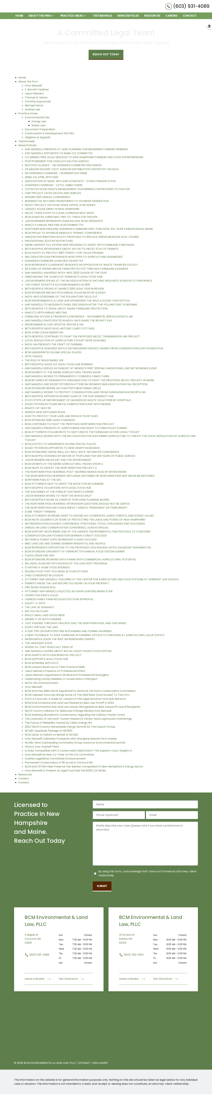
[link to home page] (23, 7)
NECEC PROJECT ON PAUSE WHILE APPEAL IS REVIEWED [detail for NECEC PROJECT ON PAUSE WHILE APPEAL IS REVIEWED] (60, 206)
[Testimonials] (102, 16)
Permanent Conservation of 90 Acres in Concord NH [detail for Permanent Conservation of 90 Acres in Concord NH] (59, 763)
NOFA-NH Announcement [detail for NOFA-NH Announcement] (41, 684)
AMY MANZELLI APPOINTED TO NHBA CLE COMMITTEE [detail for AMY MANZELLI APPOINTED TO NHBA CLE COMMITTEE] (59, 154)
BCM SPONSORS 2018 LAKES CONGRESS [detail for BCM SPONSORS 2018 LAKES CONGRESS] (50, 421)
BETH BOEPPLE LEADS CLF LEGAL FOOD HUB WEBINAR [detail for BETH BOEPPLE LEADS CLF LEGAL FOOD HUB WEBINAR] (59, 365)
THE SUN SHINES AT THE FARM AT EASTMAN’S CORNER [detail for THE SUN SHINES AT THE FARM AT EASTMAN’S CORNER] (59, 492)
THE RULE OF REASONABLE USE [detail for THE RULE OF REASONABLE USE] (44, 361)
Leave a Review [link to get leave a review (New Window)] (38, 980)
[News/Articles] (128, 16)
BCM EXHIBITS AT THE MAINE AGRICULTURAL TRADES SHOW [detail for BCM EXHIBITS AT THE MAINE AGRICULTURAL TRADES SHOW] (63, 373)
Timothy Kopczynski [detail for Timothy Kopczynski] (38, 102)
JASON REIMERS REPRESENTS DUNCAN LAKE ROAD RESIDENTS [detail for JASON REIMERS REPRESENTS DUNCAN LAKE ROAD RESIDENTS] (64, 222)
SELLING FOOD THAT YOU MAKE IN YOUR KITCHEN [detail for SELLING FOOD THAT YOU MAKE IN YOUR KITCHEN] (56, 572)
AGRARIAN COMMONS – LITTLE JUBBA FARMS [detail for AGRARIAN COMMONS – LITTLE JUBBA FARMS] (53, 186)
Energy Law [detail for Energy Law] (38, 122)
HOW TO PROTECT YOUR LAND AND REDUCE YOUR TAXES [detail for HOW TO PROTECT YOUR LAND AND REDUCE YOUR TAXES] (61, 417)
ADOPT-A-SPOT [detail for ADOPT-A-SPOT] (35, 604)
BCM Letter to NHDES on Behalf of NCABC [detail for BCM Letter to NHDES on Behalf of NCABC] (51, 735)
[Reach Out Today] (106, 56)
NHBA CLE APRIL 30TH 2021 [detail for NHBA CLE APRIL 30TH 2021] (41, 178)
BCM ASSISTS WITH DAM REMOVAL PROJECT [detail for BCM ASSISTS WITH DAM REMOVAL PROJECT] (53, 656)
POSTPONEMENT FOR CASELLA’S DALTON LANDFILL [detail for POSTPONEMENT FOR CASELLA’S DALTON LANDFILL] (57, 162)
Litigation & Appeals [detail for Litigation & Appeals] (38, 138)
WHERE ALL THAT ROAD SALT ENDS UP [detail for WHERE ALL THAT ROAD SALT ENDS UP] (49, 648)
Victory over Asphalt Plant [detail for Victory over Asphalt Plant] (42, 747)
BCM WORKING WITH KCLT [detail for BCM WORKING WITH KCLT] (42, 664)
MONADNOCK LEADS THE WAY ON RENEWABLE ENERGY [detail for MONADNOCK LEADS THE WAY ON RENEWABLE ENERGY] (60, 640)
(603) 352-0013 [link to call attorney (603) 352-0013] (131, 955)
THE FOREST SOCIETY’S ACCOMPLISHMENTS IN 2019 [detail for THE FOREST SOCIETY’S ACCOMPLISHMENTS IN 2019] (57, 285)
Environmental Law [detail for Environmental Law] (37, 118)
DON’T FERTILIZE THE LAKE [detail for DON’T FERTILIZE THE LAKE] (41, 628)
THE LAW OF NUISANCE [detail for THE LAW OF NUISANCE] (39, 608)
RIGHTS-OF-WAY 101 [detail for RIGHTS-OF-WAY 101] (38, 409)
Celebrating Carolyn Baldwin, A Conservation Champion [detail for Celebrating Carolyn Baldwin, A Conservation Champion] (61, 680)
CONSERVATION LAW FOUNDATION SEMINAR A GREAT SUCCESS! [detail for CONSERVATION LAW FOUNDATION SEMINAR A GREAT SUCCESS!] (66, 536)
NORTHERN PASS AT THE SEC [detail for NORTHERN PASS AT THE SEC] (43, 481)
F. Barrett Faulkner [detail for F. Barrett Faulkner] (37, 90)
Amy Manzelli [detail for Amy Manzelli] (33, 86)
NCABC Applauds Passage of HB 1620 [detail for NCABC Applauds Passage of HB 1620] (48, 731)
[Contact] (190, 16)
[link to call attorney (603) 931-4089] (187, 6)
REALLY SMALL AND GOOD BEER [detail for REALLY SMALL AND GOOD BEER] (45, 616)
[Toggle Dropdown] (53, 16)
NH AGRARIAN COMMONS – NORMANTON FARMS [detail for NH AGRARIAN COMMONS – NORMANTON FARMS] (56, 174)
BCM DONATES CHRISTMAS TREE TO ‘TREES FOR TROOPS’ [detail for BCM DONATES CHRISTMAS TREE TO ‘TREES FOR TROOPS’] (61, 218)
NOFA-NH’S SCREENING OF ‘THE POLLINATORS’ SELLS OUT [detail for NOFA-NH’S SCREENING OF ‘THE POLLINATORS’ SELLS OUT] (61, 297)
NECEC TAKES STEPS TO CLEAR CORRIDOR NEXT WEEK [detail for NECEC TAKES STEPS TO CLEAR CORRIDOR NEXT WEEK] (59, 214)
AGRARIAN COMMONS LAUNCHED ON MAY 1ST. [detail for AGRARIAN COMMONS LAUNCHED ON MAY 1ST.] (54, 262)
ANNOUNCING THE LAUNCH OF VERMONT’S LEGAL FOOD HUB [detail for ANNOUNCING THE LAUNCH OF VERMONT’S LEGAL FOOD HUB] (63, 277)
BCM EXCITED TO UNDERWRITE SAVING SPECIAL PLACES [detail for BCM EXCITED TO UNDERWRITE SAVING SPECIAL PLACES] (60, 445)
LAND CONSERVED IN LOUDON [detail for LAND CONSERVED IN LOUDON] (44, 576)
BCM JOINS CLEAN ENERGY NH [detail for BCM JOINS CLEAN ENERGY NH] (44, 333)
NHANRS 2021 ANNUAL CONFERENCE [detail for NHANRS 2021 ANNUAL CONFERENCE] (47, 198)
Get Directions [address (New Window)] (71, 980)
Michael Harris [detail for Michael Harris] (34, 106)
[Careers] (171, 16)
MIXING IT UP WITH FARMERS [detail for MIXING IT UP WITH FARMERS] (43, 620)
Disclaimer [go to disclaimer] (100, 1064)
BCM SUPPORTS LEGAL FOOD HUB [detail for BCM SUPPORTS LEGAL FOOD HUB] (46, 660)
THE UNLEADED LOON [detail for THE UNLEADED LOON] (38, 644)
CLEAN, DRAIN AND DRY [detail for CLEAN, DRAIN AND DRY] (39, 556)
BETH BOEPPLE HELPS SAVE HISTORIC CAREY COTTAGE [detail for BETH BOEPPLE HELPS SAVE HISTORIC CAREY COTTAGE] (59, 329)
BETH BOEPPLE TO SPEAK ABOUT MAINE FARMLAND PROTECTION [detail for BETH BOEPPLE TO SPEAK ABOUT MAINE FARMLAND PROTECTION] (66, 309)
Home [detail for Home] (22, 78)
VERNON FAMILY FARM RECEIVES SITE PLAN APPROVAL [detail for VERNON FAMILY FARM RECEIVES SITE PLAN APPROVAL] (59, 600)
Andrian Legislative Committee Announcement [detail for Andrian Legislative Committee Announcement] (55, 759)
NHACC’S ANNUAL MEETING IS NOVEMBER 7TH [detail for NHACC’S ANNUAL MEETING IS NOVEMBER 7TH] (54, 226)
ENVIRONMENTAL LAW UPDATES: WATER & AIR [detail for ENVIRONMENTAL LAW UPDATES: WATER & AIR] (54, 325)
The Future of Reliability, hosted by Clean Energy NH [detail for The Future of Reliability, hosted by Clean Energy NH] (58, 723)
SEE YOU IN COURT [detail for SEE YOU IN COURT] (37, 612)
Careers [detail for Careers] (23, 779)
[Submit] (102, 887)
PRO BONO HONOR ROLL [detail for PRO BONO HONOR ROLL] (40, 588)
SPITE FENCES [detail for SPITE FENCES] (33, 357)
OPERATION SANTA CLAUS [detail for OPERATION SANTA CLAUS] (41, 596)
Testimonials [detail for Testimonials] (26, 142)
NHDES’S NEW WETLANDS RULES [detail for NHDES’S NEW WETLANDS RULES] (45, 413)
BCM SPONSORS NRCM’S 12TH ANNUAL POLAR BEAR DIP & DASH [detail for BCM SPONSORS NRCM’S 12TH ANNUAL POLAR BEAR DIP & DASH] (65, 293)
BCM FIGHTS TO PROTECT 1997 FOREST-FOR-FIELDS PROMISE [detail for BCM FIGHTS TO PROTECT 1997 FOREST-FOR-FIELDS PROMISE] (64, 254)
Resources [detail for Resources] (25, 775)
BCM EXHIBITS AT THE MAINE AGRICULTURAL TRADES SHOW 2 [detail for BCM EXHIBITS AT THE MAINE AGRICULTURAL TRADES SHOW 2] (64, 465)
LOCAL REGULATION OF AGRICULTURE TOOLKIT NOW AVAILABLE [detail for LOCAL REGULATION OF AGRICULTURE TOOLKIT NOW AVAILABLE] (65, 341)
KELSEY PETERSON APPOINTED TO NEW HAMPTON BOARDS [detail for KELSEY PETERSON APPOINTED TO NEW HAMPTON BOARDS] (62, 449)
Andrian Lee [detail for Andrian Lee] (32, 110)
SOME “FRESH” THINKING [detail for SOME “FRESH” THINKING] (40, 512)
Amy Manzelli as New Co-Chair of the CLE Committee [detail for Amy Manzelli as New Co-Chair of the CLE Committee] (59, 755)
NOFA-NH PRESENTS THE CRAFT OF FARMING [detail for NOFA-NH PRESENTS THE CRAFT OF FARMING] (53, 345)
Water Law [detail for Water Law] (38, 126)
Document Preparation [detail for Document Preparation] (40, 130)
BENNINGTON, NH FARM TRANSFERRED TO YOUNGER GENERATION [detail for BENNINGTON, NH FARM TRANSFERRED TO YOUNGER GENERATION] (67, 202)
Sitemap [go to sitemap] (84, 1064)
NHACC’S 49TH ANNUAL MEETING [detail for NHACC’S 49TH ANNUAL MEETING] (46, 313)
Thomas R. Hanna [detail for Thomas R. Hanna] (36, 98)
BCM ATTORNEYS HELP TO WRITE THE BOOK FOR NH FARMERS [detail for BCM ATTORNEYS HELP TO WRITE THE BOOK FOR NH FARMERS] (64, 485)
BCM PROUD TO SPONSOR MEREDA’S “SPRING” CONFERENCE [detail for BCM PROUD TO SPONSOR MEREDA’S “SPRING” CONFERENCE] (63, 234)
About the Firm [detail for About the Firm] (28, 82)
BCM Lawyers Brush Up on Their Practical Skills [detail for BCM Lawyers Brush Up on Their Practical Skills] (55, 668)
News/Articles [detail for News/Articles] (27, 146)
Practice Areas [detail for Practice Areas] (28, 114)
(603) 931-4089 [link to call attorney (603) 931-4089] (37, 955)
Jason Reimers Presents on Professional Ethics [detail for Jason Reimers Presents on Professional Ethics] (55, 672)
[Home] (19, 16)
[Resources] (152, 16)
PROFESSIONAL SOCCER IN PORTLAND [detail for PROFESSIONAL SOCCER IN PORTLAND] (49, 242)
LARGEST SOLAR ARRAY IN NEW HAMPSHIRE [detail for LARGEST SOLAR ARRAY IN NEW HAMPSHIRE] (52, 210)
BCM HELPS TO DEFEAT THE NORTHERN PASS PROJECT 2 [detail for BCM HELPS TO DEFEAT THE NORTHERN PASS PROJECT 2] (61, 469)
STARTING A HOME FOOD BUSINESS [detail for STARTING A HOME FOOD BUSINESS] (47, 568)
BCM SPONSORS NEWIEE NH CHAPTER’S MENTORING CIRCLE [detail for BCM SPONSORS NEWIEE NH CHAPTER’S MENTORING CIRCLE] (63, 389)
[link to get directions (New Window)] (42, 942)
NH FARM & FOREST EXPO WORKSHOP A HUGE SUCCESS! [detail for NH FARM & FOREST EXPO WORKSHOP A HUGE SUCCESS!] (61, 540)
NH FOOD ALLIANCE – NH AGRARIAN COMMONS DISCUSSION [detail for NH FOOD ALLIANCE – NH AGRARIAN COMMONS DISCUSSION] (63, 166)
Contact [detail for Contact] (23, 783)
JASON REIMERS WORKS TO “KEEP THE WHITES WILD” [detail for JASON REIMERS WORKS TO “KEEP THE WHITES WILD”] (58, 496)
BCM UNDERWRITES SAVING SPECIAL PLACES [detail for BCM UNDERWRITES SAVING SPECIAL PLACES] (53, 353)
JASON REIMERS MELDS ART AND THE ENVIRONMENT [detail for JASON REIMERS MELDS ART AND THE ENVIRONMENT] (58, 461)
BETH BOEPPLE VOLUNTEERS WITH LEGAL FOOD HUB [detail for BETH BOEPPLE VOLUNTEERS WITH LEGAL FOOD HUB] (58, 489)
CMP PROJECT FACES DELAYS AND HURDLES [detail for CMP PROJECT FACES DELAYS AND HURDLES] (53, 194)
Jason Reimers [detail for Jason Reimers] (34, 94)
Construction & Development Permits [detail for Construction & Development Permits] (49, 134)
